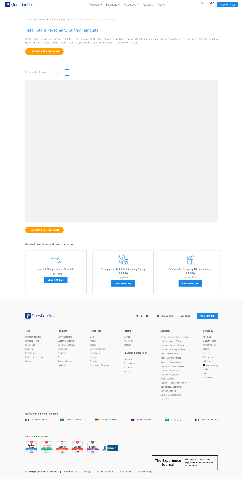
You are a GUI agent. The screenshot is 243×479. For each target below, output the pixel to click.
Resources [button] (131, 9)
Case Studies (95, 353)
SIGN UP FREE (207, 9)
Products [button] (95, 9)
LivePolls (62, 365)
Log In (213, 3)
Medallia (127, 371)
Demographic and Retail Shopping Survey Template (123, 271)
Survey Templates (37, 19)
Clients (206, 349)
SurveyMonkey (130, 363)
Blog (92, 337)
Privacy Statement (105, 472)
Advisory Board (210, 345)
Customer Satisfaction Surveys (173, 383)
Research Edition (65, 361)
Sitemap (86, 472)
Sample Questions (33, 337)
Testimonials (208, 357)
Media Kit (207, 369)
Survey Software (65, 337)
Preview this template (37, 72)
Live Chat (185, 316)
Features (148, 9)
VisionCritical (130, 367)
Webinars (94, 361)
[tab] (67, 72)
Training (93, 357)
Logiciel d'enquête (206, 420)
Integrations (30, 353)
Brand (205, 373)
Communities (64, 349)
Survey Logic (30, 345)
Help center (165, 316)
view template (56, 280)
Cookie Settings (145, 472)
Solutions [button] (113, 9)
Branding (29, 349)
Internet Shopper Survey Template (55, 269)
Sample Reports (32, 341)
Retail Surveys (60, 19)
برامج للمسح (173, 420)
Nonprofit (128, 341)
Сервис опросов (141, 420)
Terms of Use (125, 472)
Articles (93, 341)
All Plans (127, 337)
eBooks (93, 345)
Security (28, 361)
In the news (208, 361)
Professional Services (34, 357)
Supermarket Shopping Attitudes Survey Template (190, 271)
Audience (62, 353)
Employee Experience (67, 345)
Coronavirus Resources (100, 365)
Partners (206, 353)
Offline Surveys (167, 379)
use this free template (44, 51)
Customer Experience (67, 341)
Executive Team (210, 341)
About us (207, 337)
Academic (128, 345)
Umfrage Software (106, 420)
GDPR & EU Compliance (170, 395)
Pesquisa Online (70, 420)
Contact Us (208, 377)
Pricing (161, 9)
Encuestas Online (36, 420)
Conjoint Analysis (168, 391)
